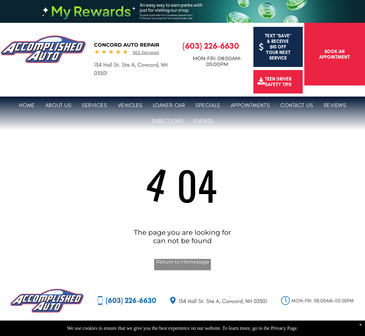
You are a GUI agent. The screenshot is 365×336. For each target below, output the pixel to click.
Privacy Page (284, 328)
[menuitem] (27, 104)
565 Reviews (146, 52)
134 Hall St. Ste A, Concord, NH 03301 (222, 301)
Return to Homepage (182, 262)
